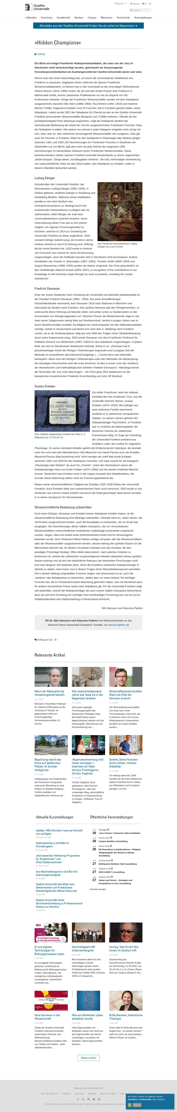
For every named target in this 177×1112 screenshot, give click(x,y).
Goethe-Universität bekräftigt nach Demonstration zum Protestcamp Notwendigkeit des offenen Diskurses (56, 887)
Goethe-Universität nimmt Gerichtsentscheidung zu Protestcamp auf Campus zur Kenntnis (59, 903)
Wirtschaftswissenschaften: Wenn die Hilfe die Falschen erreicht (126, 694)
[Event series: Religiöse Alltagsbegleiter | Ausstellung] (111, 846)
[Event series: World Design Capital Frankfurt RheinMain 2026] (112, 877)
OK (130, 1105)
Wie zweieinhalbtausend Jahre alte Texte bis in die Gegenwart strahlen (87, 694)
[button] (88, 1058)
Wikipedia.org (41, 437)
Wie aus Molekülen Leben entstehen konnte (87, 1016)
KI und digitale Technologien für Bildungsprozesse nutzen (49, 950)
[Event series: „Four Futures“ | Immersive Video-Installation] (108, 830)
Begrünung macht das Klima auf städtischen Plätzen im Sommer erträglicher (48, 765)
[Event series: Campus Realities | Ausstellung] (111, 838)
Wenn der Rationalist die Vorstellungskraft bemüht (49, 693)
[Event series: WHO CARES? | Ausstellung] (112, 869)
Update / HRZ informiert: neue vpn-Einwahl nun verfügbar (59, 832)
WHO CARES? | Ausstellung (112, 872)
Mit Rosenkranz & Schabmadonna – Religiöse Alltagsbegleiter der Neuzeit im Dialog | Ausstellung (120, 852)
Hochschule (123, 17)
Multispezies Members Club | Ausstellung (118, 864)
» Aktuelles (31, 17)
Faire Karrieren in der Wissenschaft (47, 1016)
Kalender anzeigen (98, 889)
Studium (78, 17)
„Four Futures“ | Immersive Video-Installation (119, 833)
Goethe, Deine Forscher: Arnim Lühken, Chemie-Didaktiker (123, 763)
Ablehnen (137, 1105)
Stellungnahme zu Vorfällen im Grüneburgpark (52, 844)
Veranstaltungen (143, 17)
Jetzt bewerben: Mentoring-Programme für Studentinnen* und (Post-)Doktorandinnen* (58, 859)
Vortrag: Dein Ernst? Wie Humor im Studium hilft (124, 948)
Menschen (106, 17)
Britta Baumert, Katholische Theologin (125, 1016)
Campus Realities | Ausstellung (113, 841)
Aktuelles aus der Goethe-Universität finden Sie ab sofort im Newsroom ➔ (88, 25)
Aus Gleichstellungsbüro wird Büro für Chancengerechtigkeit (57, 873)
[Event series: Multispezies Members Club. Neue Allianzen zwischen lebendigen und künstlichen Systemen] (112, 861)
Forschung (46, 17)
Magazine (120, 3)
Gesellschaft (63, 17)
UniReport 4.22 (44, 639)
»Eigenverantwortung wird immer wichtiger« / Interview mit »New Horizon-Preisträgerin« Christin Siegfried (87, 766)
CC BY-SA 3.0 (56, 437)
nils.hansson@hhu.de (116, 624)
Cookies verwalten (124, 1104)
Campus (92, 17)
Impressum (90, 1104)
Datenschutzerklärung (105, 1104)
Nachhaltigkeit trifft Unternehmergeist (83, 948)
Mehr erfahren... (159, 1099)
